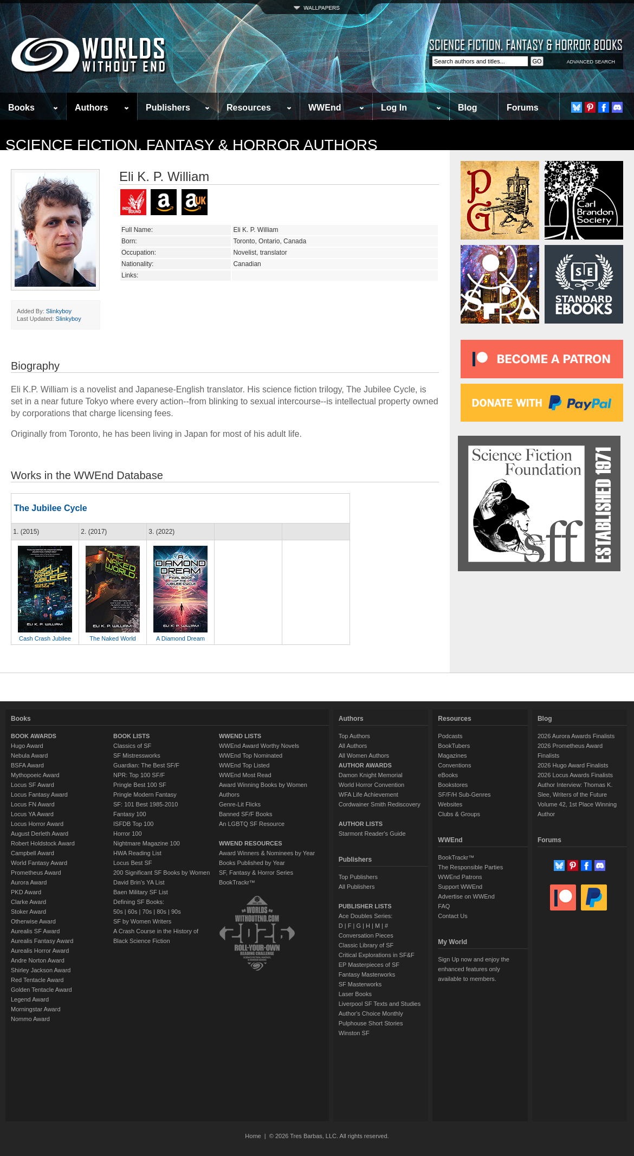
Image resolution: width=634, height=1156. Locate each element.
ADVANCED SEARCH (591, 61)
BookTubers (454, 745)
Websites (450, 804)
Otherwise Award (33, 921)
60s (133, 911)
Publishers (168, 107)
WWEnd (324, 107)
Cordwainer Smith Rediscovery (379, 804)
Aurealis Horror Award (40, 950)
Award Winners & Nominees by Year (267, 853)
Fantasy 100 (129, 814)
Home (253, 1136)
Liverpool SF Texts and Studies (379, 1003)
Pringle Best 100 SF (139, 785)
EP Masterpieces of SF (369, 964)
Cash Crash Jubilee (45, 638)
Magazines (452, 755)
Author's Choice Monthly (371, 1013)
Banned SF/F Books (245, 814)
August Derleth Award (39, 833)
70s (147, 911)
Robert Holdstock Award (43, 843)
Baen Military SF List (140, 892)
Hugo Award (27, 745)
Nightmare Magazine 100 (146, 843)
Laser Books (355, 994)
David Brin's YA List (139, 882)
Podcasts (450, 736)
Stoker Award (28, 911)
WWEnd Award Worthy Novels (259, 745)
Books (21, 107)
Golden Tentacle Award (41, 989)
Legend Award (30, 999)
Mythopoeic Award (35, 775)
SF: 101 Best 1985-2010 (145, 804)
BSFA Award (27, 765)
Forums (523, 107)
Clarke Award (28, 902)
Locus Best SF (132, 863)
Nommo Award (30, 1019)
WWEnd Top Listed (244, 765)
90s (176, 911)
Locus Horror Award (37, 824)
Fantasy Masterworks (367, 974)
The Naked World (112, 638)
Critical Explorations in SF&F (377, 955)
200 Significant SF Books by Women (161, 872)
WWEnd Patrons (460, 877)
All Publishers (357, 886)
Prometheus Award (36, 872)
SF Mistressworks (136, 755)
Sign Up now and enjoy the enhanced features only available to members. (473, 969)
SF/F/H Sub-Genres (464, 794)
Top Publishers (358, 877)
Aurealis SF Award (35, 931)
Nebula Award (29, 755)
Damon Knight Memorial (371, 775)
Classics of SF (132, 745)
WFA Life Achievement (368, 794)
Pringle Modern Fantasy (145, 794)
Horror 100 (127, 833)
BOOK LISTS (131, 736)
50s (118, 911)
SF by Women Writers (142, 921)
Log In (394, 107)
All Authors (353, 745)
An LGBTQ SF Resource (251, 824)
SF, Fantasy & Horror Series (256, 872)
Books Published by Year (252, 863)
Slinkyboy (59, 311)
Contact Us (452, 916)
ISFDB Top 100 (133, 824)
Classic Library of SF (366, 945)
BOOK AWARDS (33, 736)
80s (161, 911)
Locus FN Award (33, 804)
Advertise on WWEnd (466, 896)
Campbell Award (32, 853)
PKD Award (26, 892)
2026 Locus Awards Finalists (575, 775)
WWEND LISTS (240, 736)
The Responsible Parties (470, 867)
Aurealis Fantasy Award (42, 941)
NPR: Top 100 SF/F (139, 775)
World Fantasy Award (39, 863)
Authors (91, 107)
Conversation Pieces (366, 935)
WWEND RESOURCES (250, 843)
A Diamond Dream (180, 638)
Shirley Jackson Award (40, 970)
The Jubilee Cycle (50, 508)
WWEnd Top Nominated (250, 755)
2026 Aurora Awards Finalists (576, 736)
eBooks (448, 775)
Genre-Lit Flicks (240, 804)
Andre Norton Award (37, 960)
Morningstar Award (36, 1009)
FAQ (444, 906)
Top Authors (354, 736)
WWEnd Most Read (245, 775)
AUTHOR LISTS (361, 824)
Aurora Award (29, 882)
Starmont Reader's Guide (372, 833)
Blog (467, 107)
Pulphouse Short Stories (371, 1023)
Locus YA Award (32, 814)
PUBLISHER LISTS (365, 906)
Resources (249, 107)
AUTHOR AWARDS (365, 765)
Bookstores (453, 785)
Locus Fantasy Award (39, 794)
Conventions (454, 765)
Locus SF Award (32, 785)
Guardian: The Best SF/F (146, 765)
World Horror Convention (371, 785)
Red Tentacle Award (37, 980)
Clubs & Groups (459, 814)
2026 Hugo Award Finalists (573, 765)
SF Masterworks (360, 984)
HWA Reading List (137, 853)
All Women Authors (364, 755)
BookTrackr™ (237, 882)
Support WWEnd (460, 886)
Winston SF (354, 1033)
